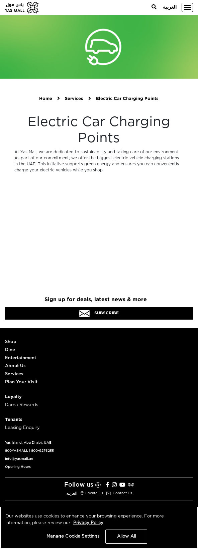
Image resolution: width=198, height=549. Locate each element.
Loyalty (13, 397)
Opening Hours (18, 467)
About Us (15, 366)
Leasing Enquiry (22, 428)
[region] (99, 527)
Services (74, 99)
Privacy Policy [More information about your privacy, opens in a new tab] (88, 523)
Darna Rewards (21, 405)
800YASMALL (16, 450)
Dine (10, 350)
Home (45, 99)
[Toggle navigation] (187, 7)
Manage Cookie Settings (73, 536)
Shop (10, 342)
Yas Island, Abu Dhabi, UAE (28, 442)
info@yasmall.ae (19, 458)
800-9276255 (42, 450)
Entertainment (20, 358)
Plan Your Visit (21, 382)
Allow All (126, 536)
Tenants (13, 420)
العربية (170, 7)
